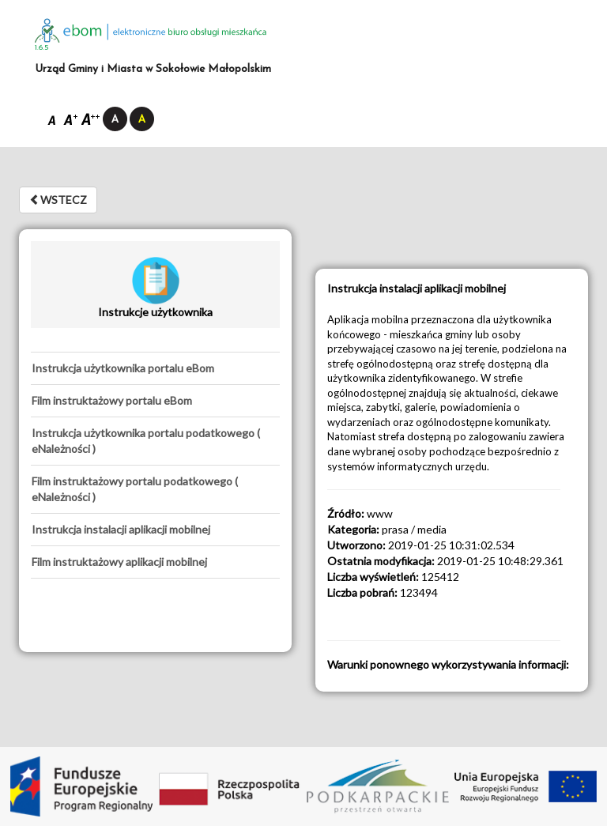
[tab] (155, 368)
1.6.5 (42, 47)
